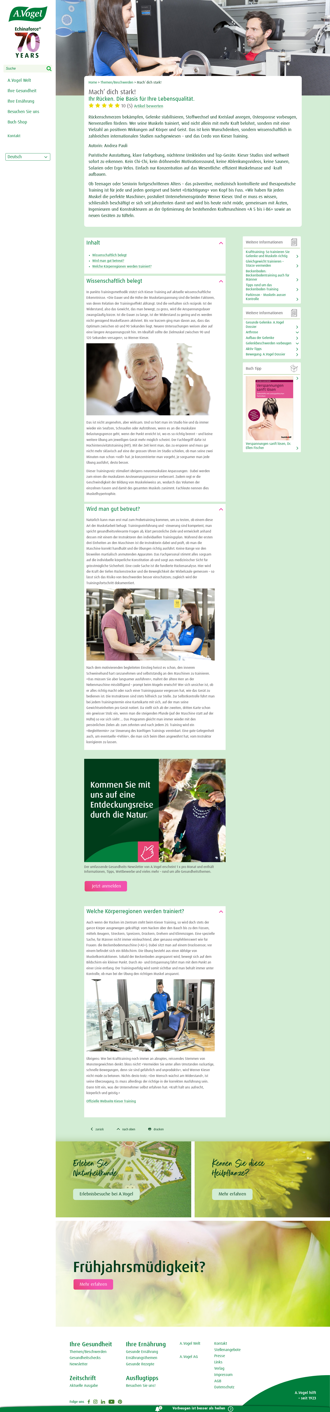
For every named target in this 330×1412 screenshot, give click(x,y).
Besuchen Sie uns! (141, 1386)
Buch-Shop (17, 122)
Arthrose (252, 332)
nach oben (129, 1129)
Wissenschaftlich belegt (109, 255)
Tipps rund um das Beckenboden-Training (262, 287)
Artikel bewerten (151, 106)
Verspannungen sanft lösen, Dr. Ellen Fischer (268, 446)
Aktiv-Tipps (254, 349)
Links (218, 1363)
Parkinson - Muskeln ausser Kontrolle (266, 297)
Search (51, 68)
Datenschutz (224, 1388)
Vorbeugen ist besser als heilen (197, 1408)
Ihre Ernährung (21, 101)
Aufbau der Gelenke (260, 338)
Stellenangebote (227, 1351)
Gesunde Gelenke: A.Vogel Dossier (265, 324)
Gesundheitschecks (85, 1359)
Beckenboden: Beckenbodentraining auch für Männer (267, 275)
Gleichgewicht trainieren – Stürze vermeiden (265, 263)
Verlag (219, 1369)
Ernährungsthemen (141, 1359)
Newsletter (79, 1365)
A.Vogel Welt (19, 80)
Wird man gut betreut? (108, 261)
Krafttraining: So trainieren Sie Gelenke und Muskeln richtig (268, 254)
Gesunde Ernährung (142, 1352)
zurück (98, 1129)
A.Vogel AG (189, 1357)
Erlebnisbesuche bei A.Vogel (106, 1194)
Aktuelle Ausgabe (84, 1386)
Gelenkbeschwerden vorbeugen (268, 343)
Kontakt (220, 1344)
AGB (217, 1382)
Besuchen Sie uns (23, 112)
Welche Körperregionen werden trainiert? (122, 266)
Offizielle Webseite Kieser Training (111, 1101)
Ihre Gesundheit (22, 91)
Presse (219, 1357)
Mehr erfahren (232, 1194)
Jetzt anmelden (106, 886)
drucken (162, 1129)
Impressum (223, 1375)
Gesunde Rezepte (140, 1365)
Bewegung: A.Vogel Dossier (265, 354)
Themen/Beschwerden (117, 82)
